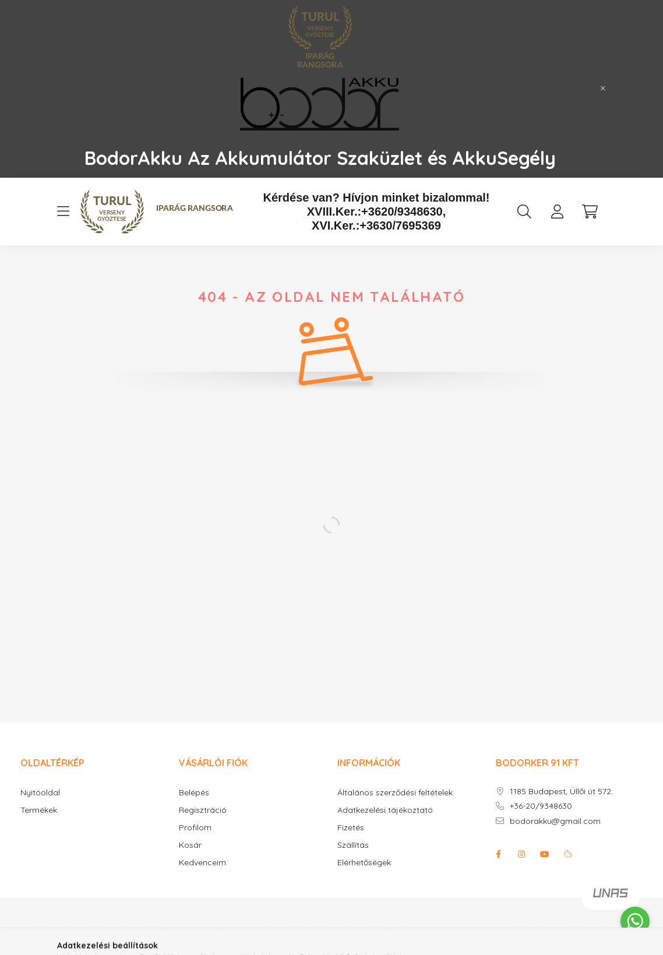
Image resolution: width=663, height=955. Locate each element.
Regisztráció (203, 810)
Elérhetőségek (364, 863)
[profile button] (557, 211)
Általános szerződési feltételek (395, 793)
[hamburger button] (63, 211)
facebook (498, 854)
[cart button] (589, 211)
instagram (521, 854)
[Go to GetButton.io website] (635, 943)
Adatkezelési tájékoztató (385, 810)
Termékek (38, 810)
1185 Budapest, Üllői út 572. (561, 792)
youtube (544, 854)
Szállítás (353, 845)
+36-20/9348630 (541, 806)
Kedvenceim (202, 863)
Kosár (190, 845)
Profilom (195, 828)
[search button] (524, 211)
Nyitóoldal (40, 793)
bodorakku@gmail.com (555, 821)
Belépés (194, 793)
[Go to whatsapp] (635, 921)
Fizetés (350, 828)
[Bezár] (603, 88)
